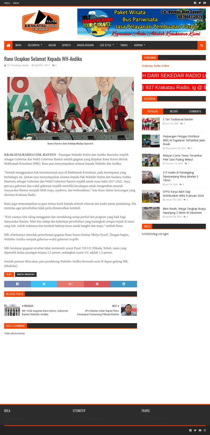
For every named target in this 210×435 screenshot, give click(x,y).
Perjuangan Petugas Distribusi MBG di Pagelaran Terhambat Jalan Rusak (184, 140)
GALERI (52, 45)
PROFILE (7, 3)
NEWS (18, 45)
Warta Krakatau (26, 274)
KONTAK (16, 3)
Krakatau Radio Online (155, 65)
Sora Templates (26, 430)
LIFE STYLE (105, 45)
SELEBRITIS (34, 45)
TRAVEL (124, 45)
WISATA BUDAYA (85, 45)
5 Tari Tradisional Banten (178, 119)
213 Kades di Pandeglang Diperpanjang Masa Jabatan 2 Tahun (180, 176)
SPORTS (66, 45)
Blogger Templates (49, 430)
